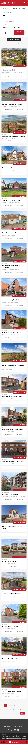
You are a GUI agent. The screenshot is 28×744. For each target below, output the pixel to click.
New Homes (22, 8)
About (20, 724)
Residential (5, 8)
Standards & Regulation (15, 736)
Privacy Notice (17, 735)
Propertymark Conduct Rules (13, 738)
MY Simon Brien (7, 726)
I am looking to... (7, 12)
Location (5, 19)
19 (23, 709)
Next (23, 713)
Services (14, 724)
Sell (8, 722)
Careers (20, 726)
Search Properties (18, 32)
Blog (15, 726)
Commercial (14, 8)
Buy (4, 722)
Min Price (5, 25)
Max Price (16, 25)
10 (13, 709)
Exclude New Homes (13, 39)
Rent (12, 722)
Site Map (24, 738)
